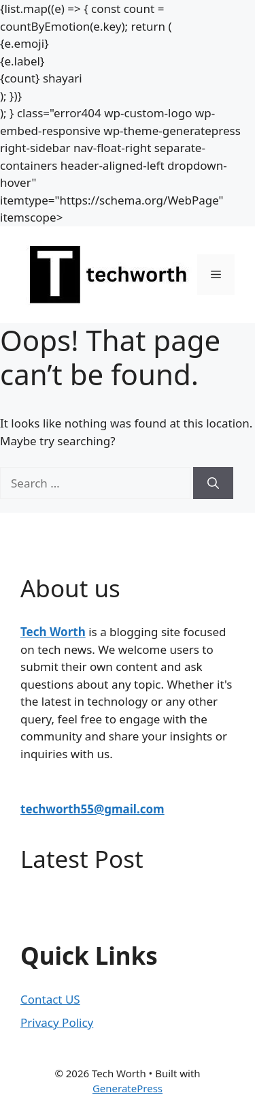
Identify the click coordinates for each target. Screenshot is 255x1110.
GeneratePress (127, 1088)
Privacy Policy (56, 1022)
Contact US (50, 999)
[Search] (213, 483)
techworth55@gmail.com (92, 809)
